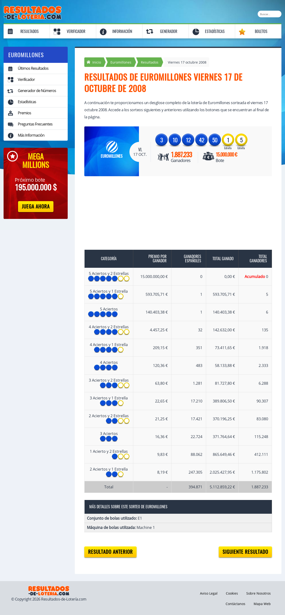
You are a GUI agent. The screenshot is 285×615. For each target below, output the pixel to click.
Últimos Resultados (33, 68)
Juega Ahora (36, 206)
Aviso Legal (209, 593)
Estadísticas (215, 31)
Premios (24, 113)
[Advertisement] (173, 216)
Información (122, 31)
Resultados (29, 31)
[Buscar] (269, 14)
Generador (168, 31)
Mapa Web (262, 603)
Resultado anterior (110, 551)
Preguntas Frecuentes (35, 124)
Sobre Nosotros (258, 593)
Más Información (31, 135)
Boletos (261, 31)
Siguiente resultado (245, 551)
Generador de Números (37, 90)
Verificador (76, 31)
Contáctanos (235, 603)
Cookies (232, 593)
